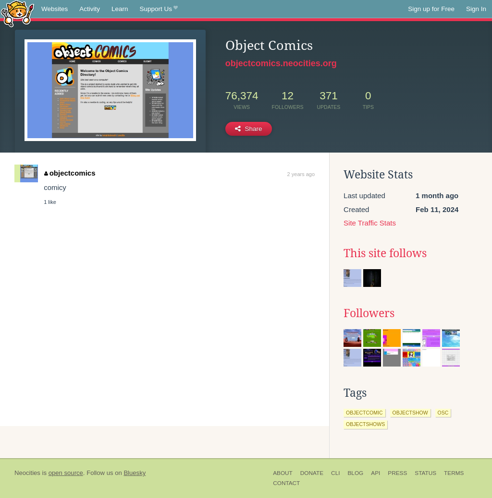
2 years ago (301, 174)
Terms (454, 473)
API (375, 473)
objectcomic (364, 412)
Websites (54, 8)
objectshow (410, 412)
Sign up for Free (431, 8)
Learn (119, 8)
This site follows (385, 253)
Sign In (476, 8)
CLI (335, 473)
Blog (355, 473)
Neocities (27, 472)
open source (66, 472)
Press (397, 473)
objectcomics (69, 173)
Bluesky (134, 472)
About (283, 473)
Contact (286, 483)
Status (425, 473)
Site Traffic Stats (370, 223)
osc (443, 412)
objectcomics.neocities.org (281, 63)
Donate (311, 473)
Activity (89, 8)
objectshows (365, 424)
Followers (369, 313)
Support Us (159, 9)
